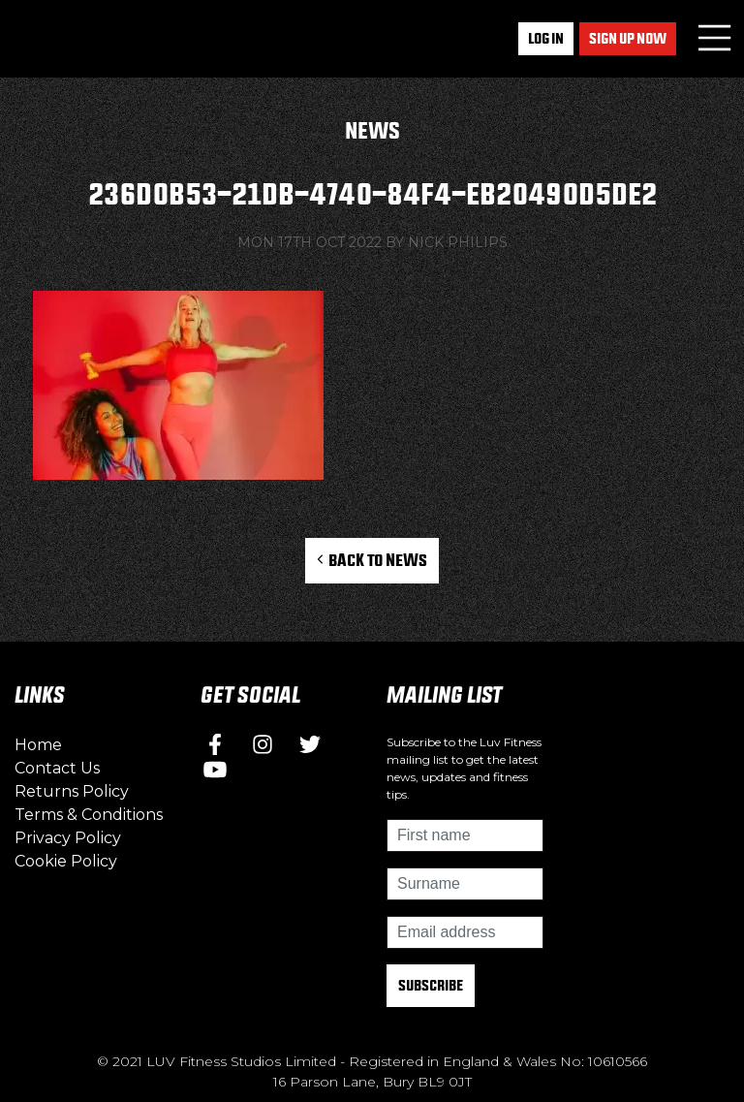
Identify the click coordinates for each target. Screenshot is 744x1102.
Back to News (372, 560)
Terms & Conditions (89, 814)
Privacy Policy (68, 838)
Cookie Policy (66, 861)
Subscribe (430, 985)
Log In (546, 38)
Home (38, 745)
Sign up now (627, 38)
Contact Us (57, 768)
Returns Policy (72, 791)
